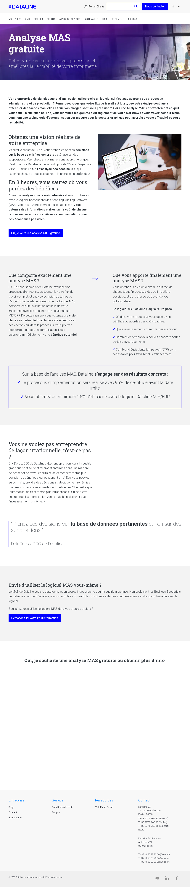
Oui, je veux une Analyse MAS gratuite (35, 233)
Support (56, 812)
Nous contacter (155, 6)
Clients (51, 19)
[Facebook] (176, 879)
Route (141, 829)
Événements (15, 817)
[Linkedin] (167, 879)
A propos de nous (69, 19)
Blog (11, 807)
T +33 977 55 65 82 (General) (153, 818)
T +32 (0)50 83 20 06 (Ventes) (153, 858)
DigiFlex (38, 19)
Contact (13, 812)
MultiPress (15, 19)
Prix (104, 19)
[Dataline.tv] (157, 879)
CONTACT (144, 800)
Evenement (117, 19)
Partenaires (91, 19)
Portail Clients (96, 6)
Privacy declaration (53, 877)
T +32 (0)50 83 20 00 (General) (154, 854)
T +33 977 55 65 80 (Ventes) (152, 822)
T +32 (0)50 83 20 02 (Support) (154, 861)
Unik (27, 19)
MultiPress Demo (104, 807)
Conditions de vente (62, 807)
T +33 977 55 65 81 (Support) (153, 826)
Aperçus (132, 19)
